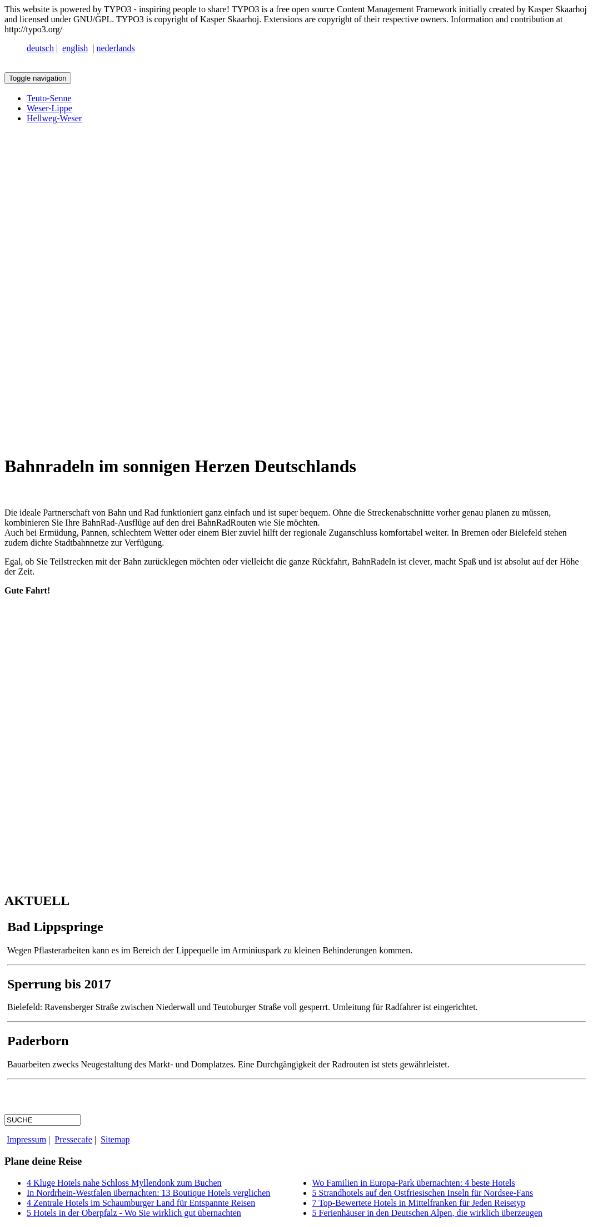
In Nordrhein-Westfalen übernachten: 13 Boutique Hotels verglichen (148, 1193)
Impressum (26, 1139)
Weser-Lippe (49, 108)
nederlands (116, 48)
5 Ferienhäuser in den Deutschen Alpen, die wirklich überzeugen (427, 1213)
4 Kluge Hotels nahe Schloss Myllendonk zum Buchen (124, 1183)
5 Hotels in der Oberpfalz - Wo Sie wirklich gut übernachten (134, 1213)
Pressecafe (73, 1139)
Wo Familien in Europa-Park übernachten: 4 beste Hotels (413, 1183)
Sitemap (115, 1139)
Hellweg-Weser (54, 118)
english (75, 48)
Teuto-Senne (49, 98)
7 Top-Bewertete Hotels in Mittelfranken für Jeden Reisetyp (419, 1203)
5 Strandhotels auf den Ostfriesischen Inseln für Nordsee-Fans (423, 1193)
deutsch (40, 48)
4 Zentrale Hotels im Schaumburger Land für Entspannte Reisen (141, 1203)
